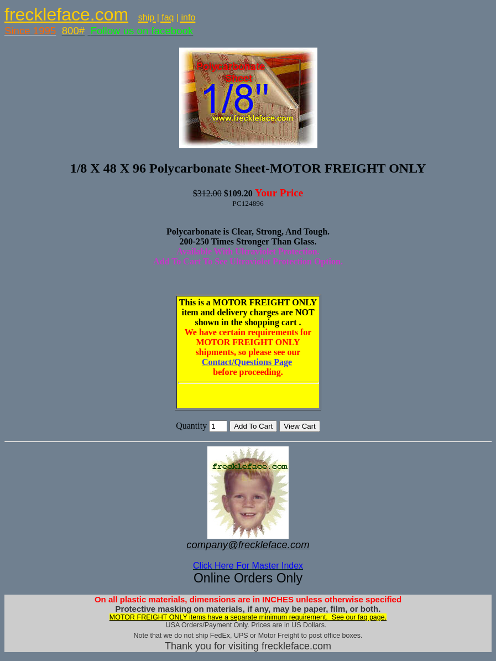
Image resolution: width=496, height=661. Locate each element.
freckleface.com (66, 14)
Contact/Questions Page (247, 362)
